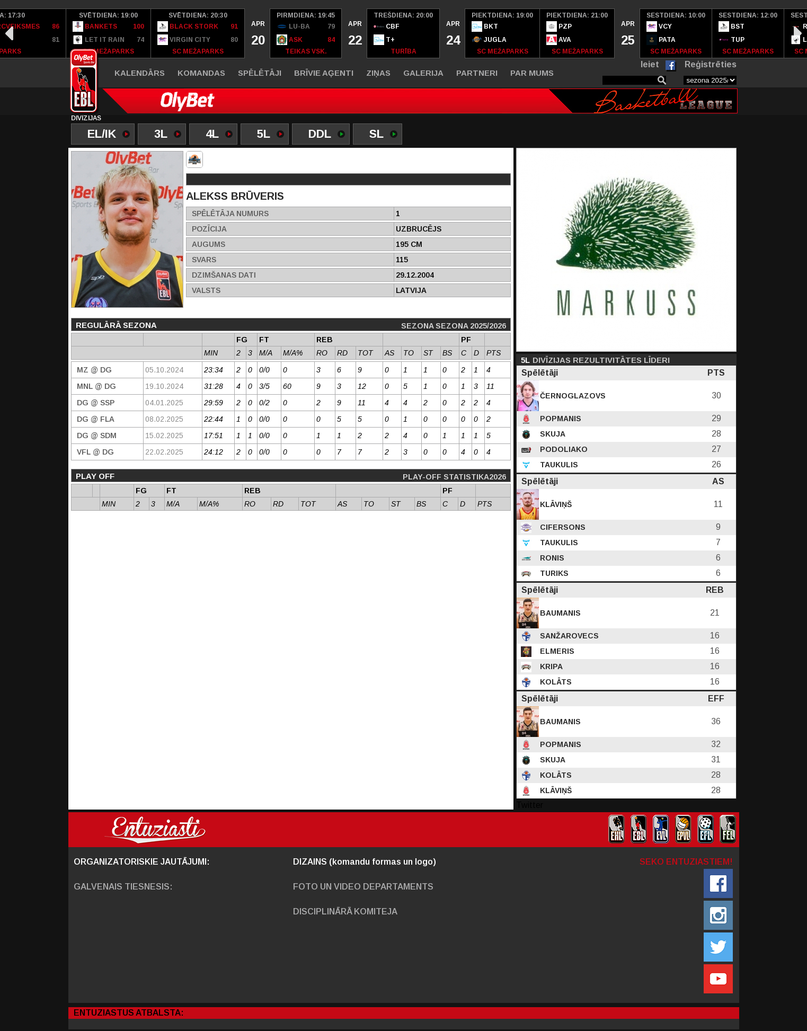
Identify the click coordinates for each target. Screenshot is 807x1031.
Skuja (551, 434)
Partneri (477, 72)
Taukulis (558, 464)
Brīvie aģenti (323, 72)
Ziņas (378, 72)
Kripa (550, 666)
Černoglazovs (572, 396)
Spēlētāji (259, 72)
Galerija (423, 72)
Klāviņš (555, 504)
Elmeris (556, 651)
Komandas (201, 72)
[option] (108, 33)
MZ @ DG (94, 370)
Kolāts (555, 682)
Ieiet (650, 64)
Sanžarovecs (568, 636)
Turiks (553, 573)
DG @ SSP (95, 402)
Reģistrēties (711, 64)
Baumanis (559, 613)
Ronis (551, 558)
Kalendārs (139, 72)
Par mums (532, 72)
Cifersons (562, 527)
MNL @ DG (96, 386)
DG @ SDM (97, 435)
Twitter (529, 805)
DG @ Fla (95, 419)
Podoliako (563, 449)
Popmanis (559, 418)
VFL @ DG (95, 452)
